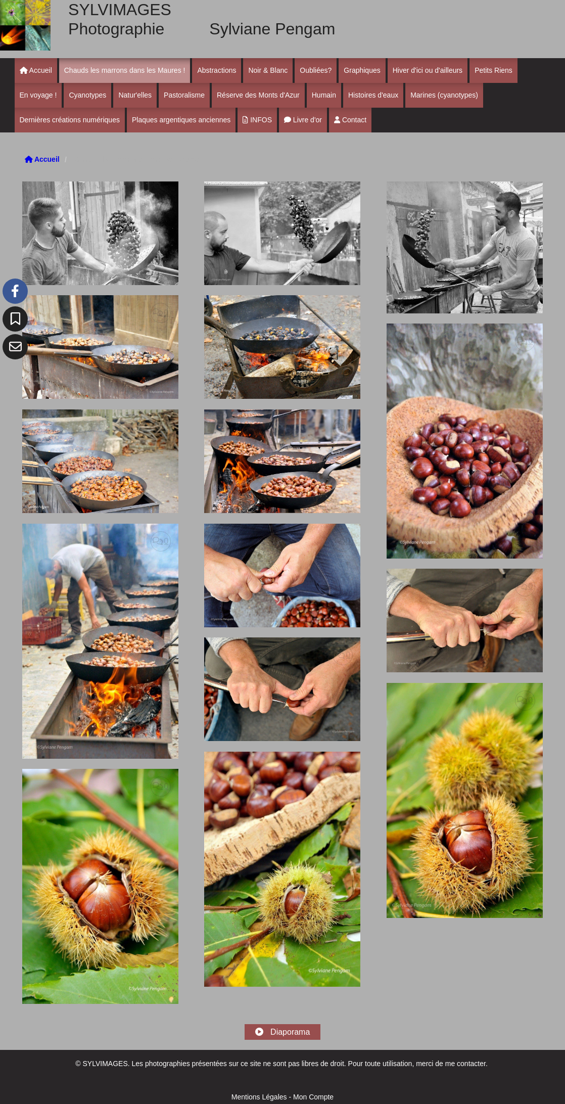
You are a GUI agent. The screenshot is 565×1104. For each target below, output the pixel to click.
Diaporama (282, 1032)
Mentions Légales (259, 1097)
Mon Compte (313, 1097)
